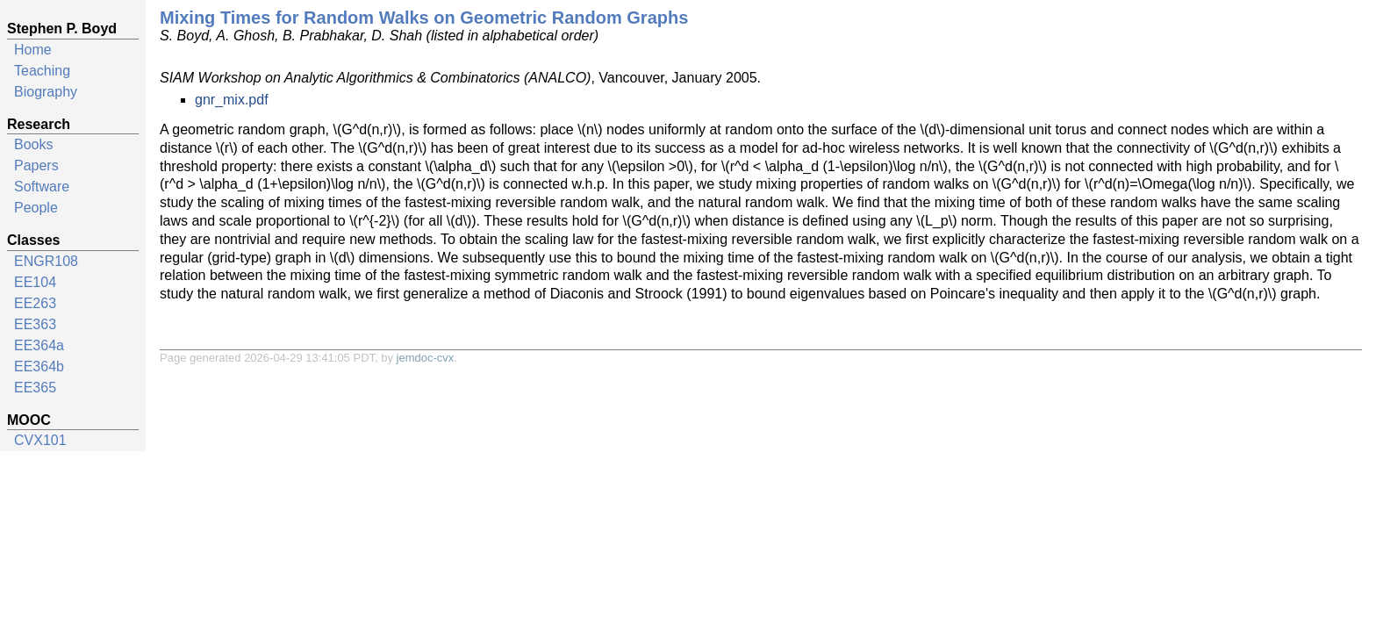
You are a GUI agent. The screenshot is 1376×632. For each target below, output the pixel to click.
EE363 (35, 324)
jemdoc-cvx (426, 357)
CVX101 (40, 440)
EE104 (35, 282)
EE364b (39, 366)
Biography (45, 91)
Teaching (42, 70)
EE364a (39, 345)
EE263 (35, 303)
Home (33, 49)
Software (41, 186)
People (36, 207)
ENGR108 (46, 261)
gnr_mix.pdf (232, 99)
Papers (36, 165)
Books (33, 144)
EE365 (35, 387)
